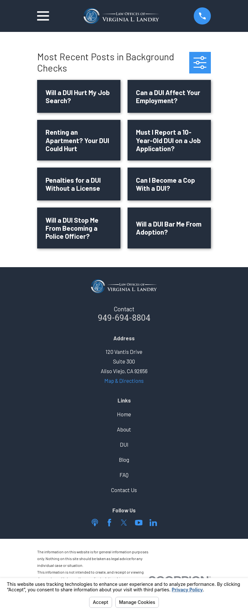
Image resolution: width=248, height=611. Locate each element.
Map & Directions (124, 380)
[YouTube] (138, 522)
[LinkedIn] (153, 522)
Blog (124, 459)
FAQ (124, 474)
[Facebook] (109, 522)
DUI (124, 444)
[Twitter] (124, 522)
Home (124, 414)
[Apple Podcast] (94, 522)
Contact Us (124, 490)
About (124, 429)
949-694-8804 (124, 319)
